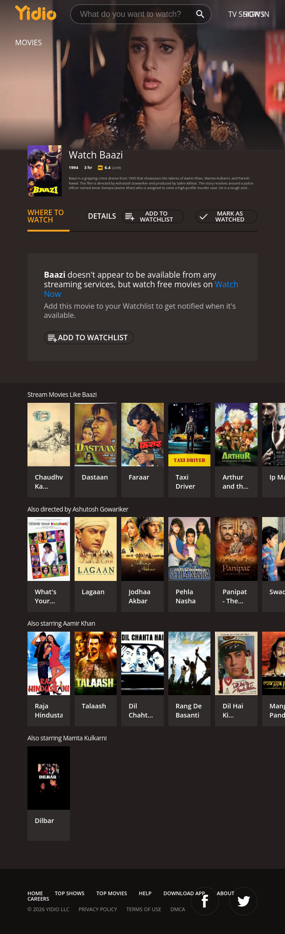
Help (145, 893)
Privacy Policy (98, 909)
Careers (38, 898)
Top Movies (112, 893)
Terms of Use (143, 909)
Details (102, 216)
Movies (28, 42)
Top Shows (70, 893)
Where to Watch (45, 216)
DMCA (177, 909)
